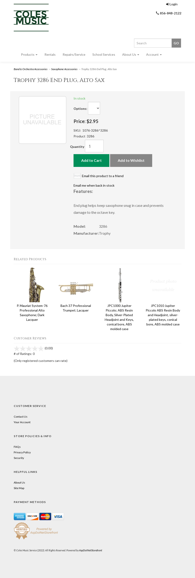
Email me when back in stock (94, 185)
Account (154, 54)
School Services (103, 54)
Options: (80, 108)
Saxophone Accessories (64, 69)
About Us (130, 54)
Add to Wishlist (131, 160)
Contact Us (20, 416)
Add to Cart (91, 160)
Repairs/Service (74, 54)
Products (29, 54)
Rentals (50, 54)
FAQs (17, 446)
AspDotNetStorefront (90, 550)
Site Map (19, 488)
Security (19, 458)
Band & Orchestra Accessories (30, 69)
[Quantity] (94, 146)
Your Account (22, 422)
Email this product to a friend (103, 176)
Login (172, 4)
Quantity (77, 147)
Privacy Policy (22, 452)
